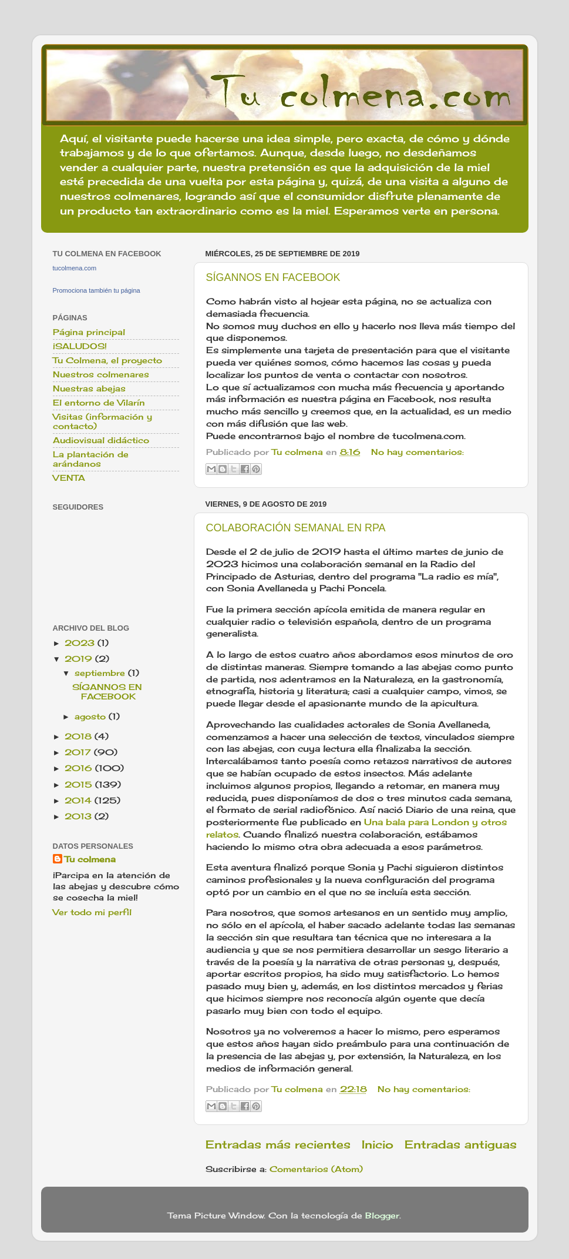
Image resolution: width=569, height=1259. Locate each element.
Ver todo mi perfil (92, 912)
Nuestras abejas (89, 388)
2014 (80, 800)
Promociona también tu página (96, 290)
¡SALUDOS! (80, 346)
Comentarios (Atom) (316, 1169)
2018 (80, 736)
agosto (92, 716)
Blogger (382, 1215)
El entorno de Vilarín (99, 402)
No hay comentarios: (417, 452)
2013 (80, 816)
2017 (79, 752)
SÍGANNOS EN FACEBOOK (273, 277)
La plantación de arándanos (91, 459)
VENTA (69, 478)
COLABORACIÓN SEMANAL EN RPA (296, 528)
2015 (80, 784)
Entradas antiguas (461, 1144)
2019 (80, 659)
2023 (81, 643)
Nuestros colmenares (101, 374)
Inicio (377, 1144)
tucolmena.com (75, 268)
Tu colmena (90, 859)
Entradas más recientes (278, 1144)
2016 (80, 768)
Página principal (89, 332)
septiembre (101, 673)
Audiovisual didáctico (101, 440)
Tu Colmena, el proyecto (107, 360)
